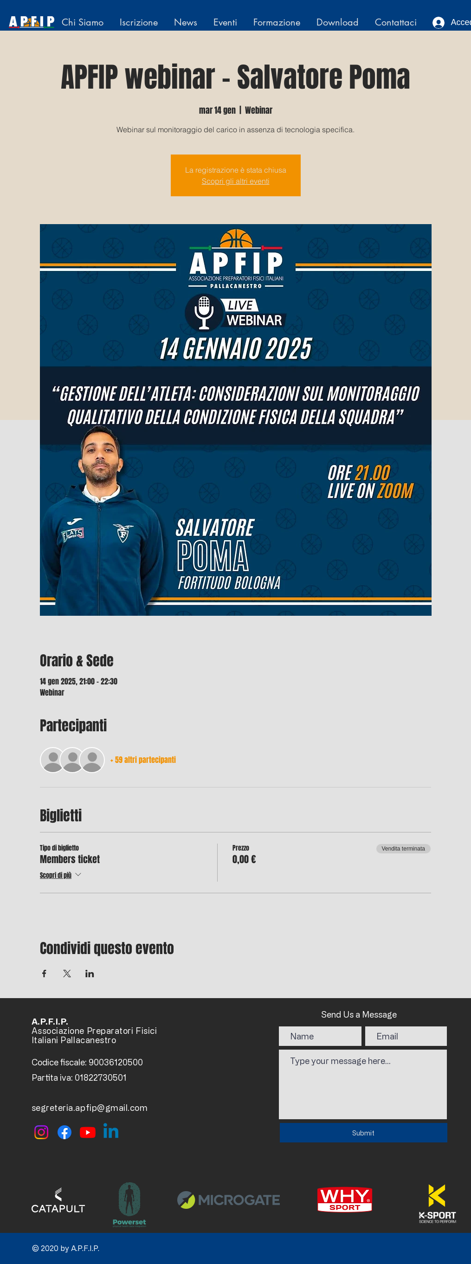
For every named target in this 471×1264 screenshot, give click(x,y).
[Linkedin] (111, 1132)
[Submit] (363, 1132)
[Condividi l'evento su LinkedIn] (89, 973)
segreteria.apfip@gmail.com (90, 1107)
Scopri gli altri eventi (236, 181)
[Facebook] (64, 1132)
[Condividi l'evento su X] (67, 973)
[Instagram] (41, 1132)
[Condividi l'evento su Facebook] (44, 973)
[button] (84, 22)
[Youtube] (87, 1132)
